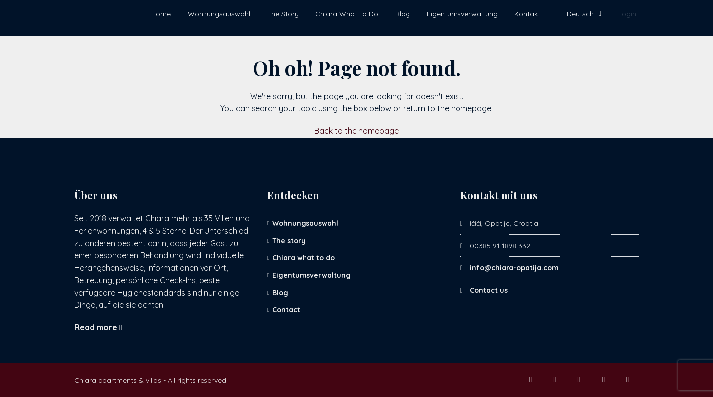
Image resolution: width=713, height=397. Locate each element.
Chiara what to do (303, 257)
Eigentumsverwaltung (462, 13)
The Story (283, 13)
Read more (98, 327)
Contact (286, 309)
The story (289, 240)
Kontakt (527, 13)
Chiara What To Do (346, 13)
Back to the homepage (356, 131)
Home (161, 13)
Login (627, 13)
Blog (402, 13)
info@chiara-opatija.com (514, 267)
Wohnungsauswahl (219, 13)
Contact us (489, 290)
